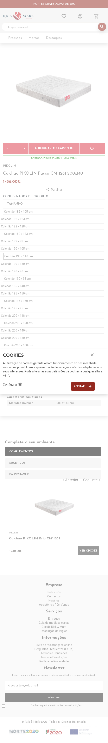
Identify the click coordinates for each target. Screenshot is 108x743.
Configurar (12, 384)
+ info (6, 375)
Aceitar (83, 386)
